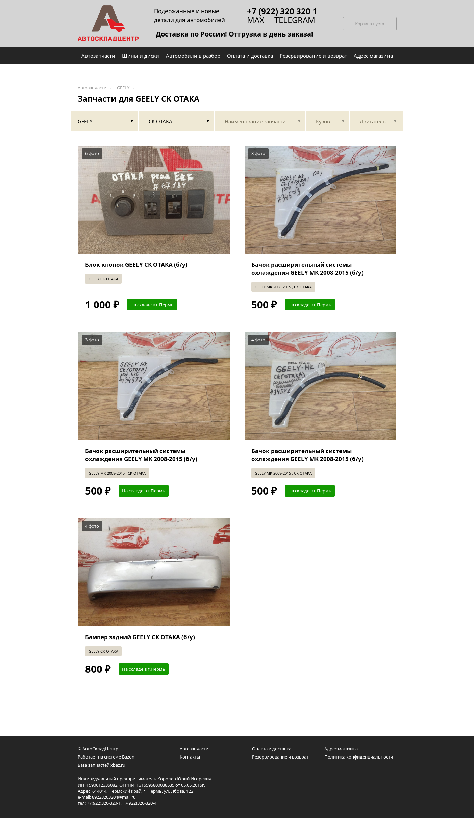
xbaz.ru (117, 765)
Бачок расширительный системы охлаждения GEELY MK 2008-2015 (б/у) (307, 268)
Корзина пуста (369, 23)
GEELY (123, 88)
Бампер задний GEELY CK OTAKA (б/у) (140, 637)
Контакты (190, 757)
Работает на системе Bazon (106, 757)
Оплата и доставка (271, 749)
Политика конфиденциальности (358, 757)
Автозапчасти (92, 88)
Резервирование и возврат (280, 757)
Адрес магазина (341, 749)
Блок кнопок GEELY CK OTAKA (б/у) (136, 264)
